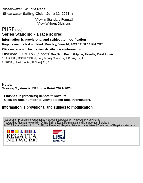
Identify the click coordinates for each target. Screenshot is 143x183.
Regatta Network (22, 125)
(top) (19, 30)
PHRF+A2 (27, 54)
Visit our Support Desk (58, 119)
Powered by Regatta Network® (21, 122)
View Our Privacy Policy (86, 119)
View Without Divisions (54, 23)
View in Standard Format (53, 19)
